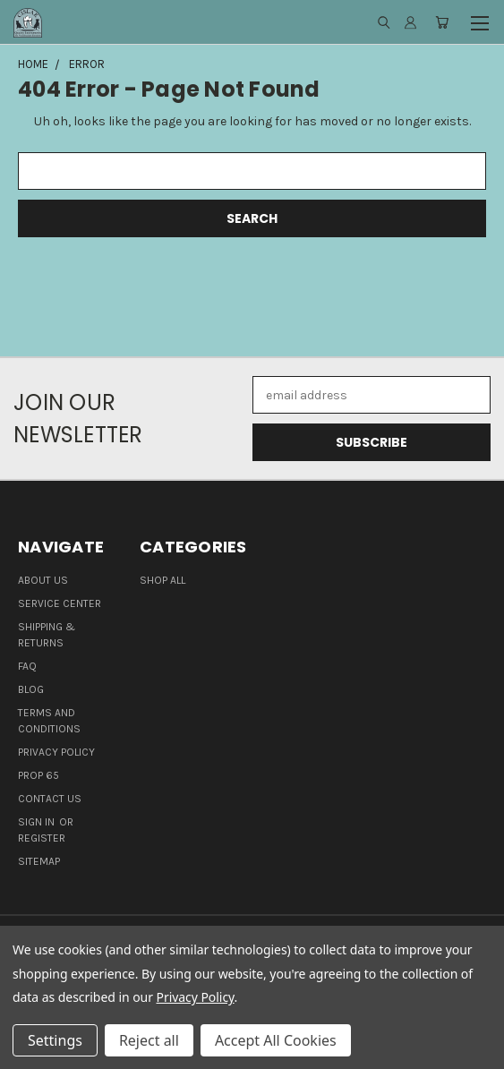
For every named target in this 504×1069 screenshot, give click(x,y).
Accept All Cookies (276, 1040)
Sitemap (39, 861)
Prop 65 (38, 775)
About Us (43, 580)
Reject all (149, 1040)
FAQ (27, 666)
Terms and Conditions (49, 720)
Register (41, 838)
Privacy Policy (56, 752)
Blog (31, 689)
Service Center (59, 603)
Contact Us (49, 798)
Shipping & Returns (46, 634)
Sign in (37, 822)
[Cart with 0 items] (441, 22)
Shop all (162, 580)
